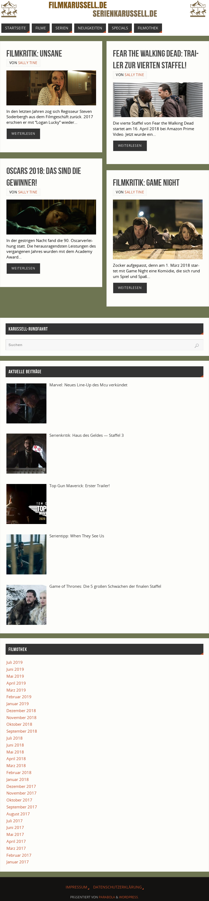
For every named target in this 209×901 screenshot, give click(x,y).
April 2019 (16, 683)
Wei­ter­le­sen (23, 133)
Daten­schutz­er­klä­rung (117, 887)
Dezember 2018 (21, 710)
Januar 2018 (17, 779)
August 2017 (18, 813)
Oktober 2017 (19, 800)
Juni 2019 (15, 669)
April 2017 (16, 841)
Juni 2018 (15, 745)
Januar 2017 (17, 861)
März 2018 (16, 765)
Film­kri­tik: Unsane (34, 53)
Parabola (107, 897)
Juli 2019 (14, 662)
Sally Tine (27, 62)
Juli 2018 (14, 738)
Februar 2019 (18, 696)
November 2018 (21, 717)
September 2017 (21, 806)
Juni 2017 (15, 827)
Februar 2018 (18, 772)
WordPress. (129, 897)
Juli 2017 (14, 820)
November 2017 (21, 793)
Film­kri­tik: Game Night (146, 182)
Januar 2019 (17, 703)
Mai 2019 (15, 676)
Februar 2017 (18, 855)
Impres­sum (76, 887)
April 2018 (16, 758)
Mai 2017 (15, 834)
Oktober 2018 (19, 724)
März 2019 (16, 690)
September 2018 (21, 731)
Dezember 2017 (21, 786)
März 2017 (16, 848)
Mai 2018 (15, 752)
